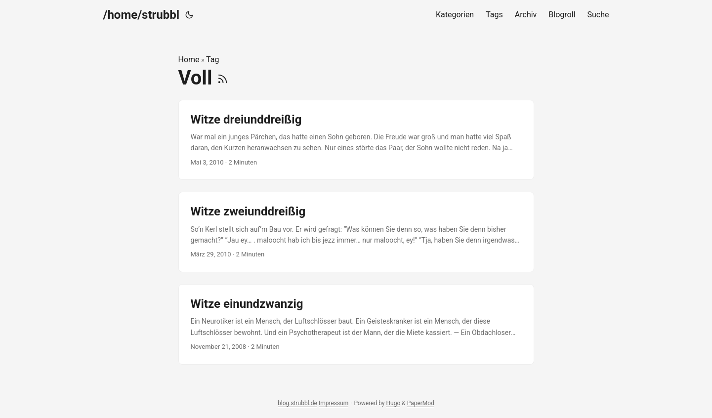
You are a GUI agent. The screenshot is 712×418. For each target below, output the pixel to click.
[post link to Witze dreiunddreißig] (356, 140)
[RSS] (222, 77)
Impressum (333, 403)
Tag (212, 59)
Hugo (393, 403)
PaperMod (420, 403)
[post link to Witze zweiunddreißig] (356, 232)
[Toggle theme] (189, 15)
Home (189, 59)
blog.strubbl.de (297, 403)
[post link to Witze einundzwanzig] (356, 324)
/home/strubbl (141, 15)
